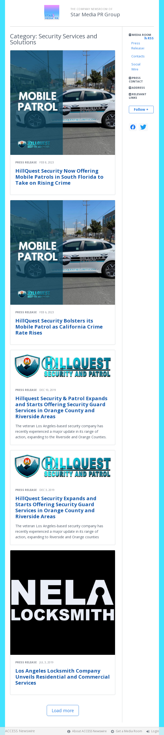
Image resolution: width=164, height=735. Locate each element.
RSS (149, 38)
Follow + (141, 109)
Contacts (137, 56)
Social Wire (135, 66)
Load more (63, 710)
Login (155, 731)
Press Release (26, 162)
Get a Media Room (129, 731)
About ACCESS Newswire (89, 731)
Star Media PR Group (95, 14)
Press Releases (137, 45)
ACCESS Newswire (20, 730)
